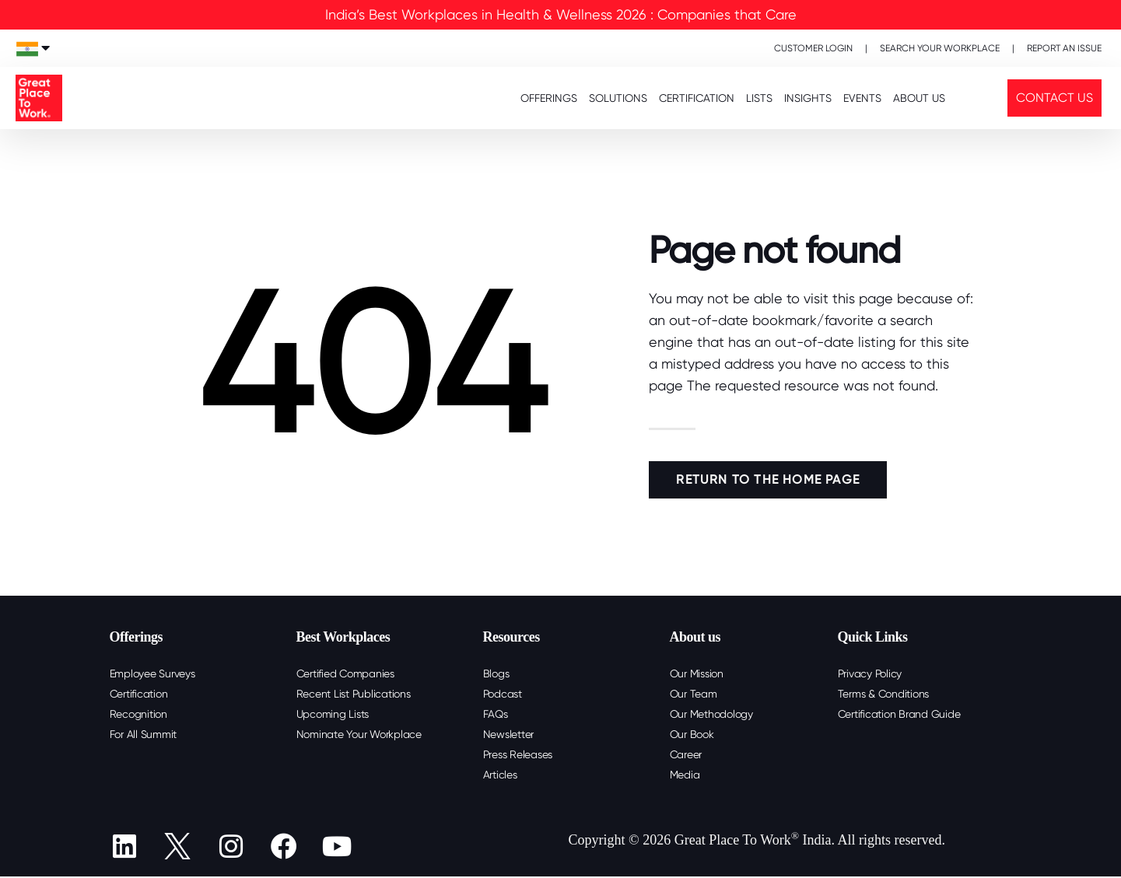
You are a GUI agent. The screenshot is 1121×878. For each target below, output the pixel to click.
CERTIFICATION (696, 98)
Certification (139, 693)
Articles (500, 774)
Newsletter (508, 734)
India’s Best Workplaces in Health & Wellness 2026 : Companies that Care (561, 14)
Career (686, 754)
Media (685, 774)
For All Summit (143, 734)
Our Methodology (711, 714)
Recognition (138, 714)
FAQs (495, 714)
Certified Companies (345, 673)
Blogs (496, 673)
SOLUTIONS (618, 98)
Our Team (693, 693)
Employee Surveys (152, 673)
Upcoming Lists (333, 714)
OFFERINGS (548, 98)
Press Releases (518, 754)
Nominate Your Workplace (359, 734)
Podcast (502, 693)
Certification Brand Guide (899, 714)
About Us (919, 98)
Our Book (692, 734)
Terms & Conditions (884, 693)
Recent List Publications (353, 693)
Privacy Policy (870, 673)
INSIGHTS (808, 98)
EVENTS (862, 98)
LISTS (759, 98)
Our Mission (696, 673)
